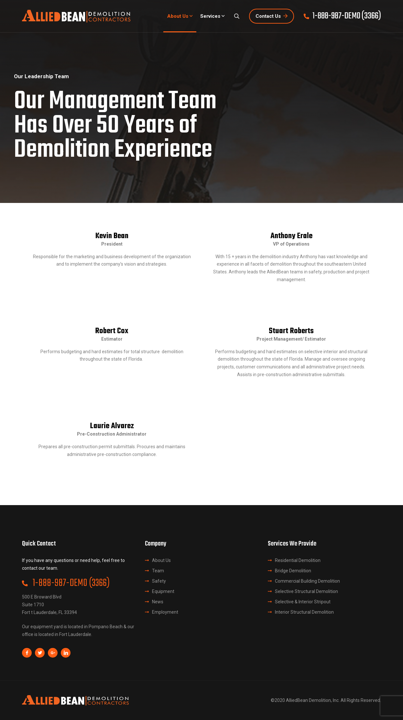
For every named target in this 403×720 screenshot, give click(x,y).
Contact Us (272, 16)
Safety (159, 581)
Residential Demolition (298, 560)
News (157, 601)
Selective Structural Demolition (306, 591)
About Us (177, 16)
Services (210, 16)
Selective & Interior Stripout (303, 601)
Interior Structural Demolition (304, 612)
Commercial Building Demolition (307, 581)
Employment (165, 612)
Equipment (163, 591)
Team (158, 570)
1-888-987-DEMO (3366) (66, 583)
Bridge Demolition (293, 570)
